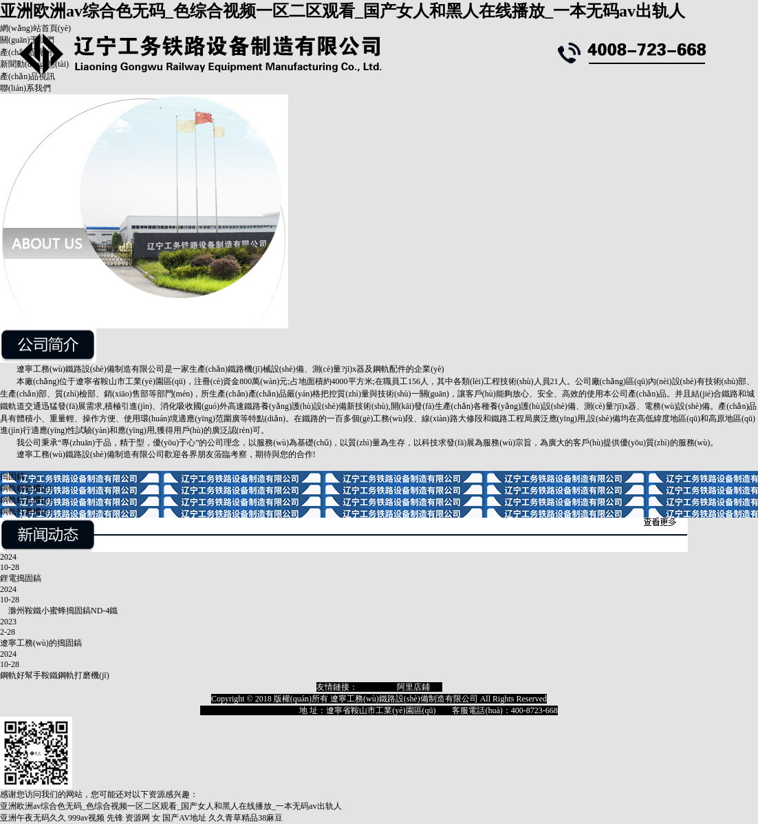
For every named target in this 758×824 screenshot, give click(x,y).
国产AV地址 (184, 818)
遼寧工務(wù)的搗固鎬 (41, 643)
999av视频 (86, 818)
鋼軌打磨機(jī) (26, 511)
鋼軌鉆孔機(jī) (26, 500)
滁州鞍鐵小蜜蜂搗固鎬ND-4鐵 (59, 610)
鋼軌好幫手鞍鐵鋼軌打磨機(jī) (54, 675)
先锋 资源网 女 (133, 818)
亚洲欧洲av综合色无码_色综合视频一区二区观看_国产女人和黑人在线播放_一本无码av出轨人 (342, 11)
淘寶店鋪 (374, 687)
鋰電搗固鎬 (20, 578)
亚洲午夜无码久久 (33, 818)
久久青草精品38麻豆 (245, 818)
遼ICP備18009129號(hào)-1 (247, 710)
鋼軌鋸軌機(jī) (26, 488)
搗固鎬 (12, 476)
